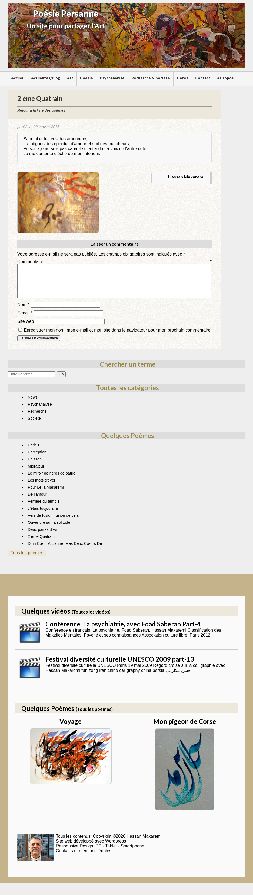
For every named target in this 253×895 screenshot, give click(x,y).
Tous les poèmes (27, 559)
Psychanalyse (112, 78)
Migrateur (36, 472)
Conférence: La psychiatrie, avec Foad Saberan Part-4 (123, 630)
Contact (202, 78)
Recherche (37, 418)
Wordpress (115, 847)
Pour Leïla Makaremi (46, 494)
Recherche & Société (150, 78)
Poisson (35, 465)
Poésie (86, 78)
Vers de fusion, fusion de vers (53, 522)
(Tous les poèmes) (94, 715)
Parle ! (33, 451)
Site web (25, 328)
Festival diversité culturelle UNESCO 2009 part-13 (119, 665)
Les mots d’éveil (42, 487)
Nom (23, 311)
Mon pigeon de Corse (184, 728)
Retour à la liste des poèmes (41, 110)
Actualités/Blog (45, 78)
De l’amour (37, 501)
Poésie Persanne (65, 13)
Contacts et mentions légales (83, 857)
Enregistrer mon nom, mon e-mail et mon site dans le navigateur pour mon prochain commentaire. (118, 336)
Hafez (182, 78)
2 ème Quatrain (41, 543)
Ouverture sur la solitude (49, 529)
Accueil (17, 78)
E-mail (24, 319)
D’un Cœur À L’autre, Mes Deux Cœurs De (65, 550)
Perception (37, 458)
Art (70, 78)
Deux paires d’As (42, 536)
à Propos (225, 78)
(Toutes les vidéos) (91, 618)
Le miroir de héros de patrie (51, 480)
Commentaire (114, 261)
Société (34, 425)
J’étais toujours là (43, 515)
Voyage (70, 728)
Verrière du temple (44, 508)
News (33, 404)
